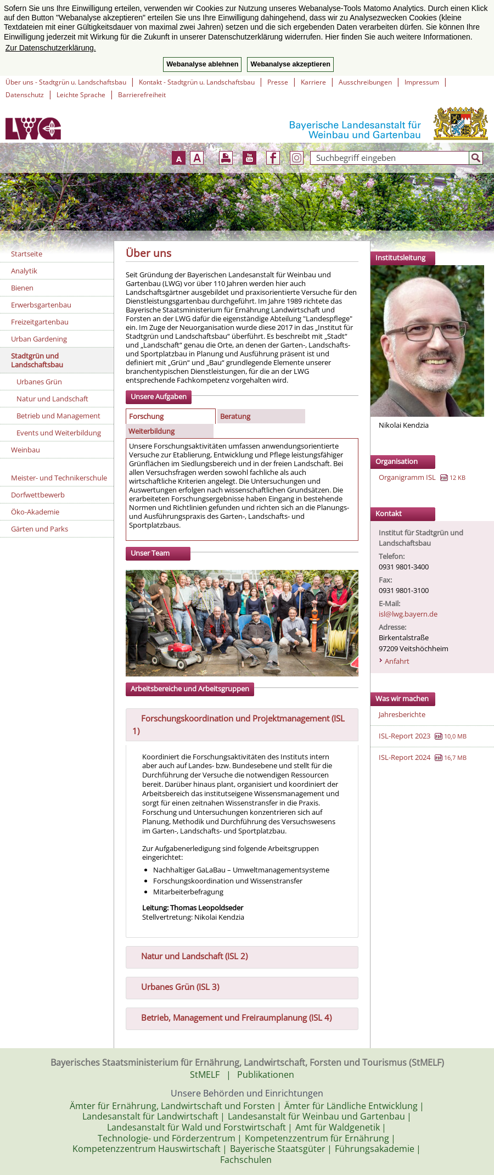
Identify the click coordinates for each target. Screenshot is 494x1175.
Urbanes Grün (39, 382)
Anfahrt (397, 661)
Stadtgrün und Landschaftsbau (37, 360)
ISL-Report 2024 (404, 757)
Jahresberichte (402, 714)
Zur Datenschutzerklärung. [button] (50, 47)
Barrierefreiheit (142, 94)
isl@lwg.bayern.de (408, 614)
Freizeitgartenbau (40, 322)
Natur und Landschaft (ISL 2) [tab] (190, 954)
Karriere (313, 82)
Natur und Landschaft (52, 399)
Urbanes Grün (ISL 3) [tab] (175, 985)
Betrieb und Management (58, 416)
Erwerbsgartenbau (41, 305)
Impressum (422, 82)
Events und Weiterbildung (58, 433)
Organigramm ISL (407, 477)
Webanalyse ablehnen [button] (202, 64)
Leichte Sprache (81, 94)
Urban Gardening (39, 339)
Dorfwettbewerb (38, 495)
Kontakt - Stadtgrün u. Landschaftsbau (197, 82)
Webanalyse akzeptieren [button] (290, 64)
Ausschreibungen (365, 82)
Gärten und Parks (39, 529)
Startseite (26, 254)
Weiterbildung (151, 431)
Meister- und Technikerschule (59, 478)
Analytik (24, 271)
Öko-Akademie (35, 512)
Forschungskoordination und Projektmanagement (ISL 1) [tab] (238, 723)
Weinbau (25, 450)
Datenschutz (24, 94)
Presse (277, 82)
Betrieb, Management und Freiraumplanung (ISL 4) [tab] (232, 1016)
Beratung (235, 416)
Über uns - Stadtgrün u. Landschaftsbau (65, 82)
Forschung (146, 416)
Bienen (22, 288)
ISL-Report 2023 (404, 736)
